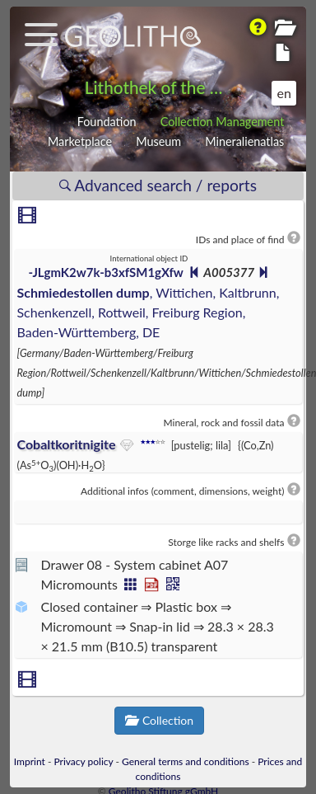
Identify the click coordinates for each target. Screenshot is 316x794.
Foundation (107, 122)
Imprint (29, 761)
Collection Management (222, 122)
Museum (158, 141)
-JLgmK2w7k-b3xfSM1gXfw (106, 272)
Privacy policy (83, 761)
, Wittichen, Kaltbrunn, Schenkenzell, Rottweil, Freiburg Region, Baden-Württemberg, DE (147, 312)
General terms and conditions (185, 761)
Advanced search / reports (158, 185)
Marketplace (80, 141)
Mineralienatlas (244, 141)
